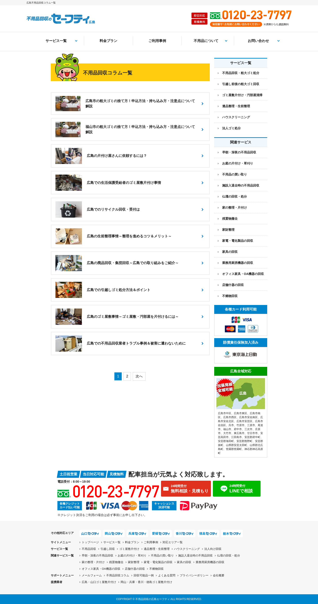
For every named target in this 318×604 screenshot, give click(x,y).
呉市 (231, 425)
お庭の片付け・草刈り (237, 163)
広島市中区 (224, 413)
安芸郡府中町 (252, 437)
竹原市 (240, 425)
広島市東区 (240, 413)
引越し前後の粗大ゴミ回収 (240, 84)
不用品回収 (89, 549)
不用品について (206, 41)
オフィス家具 (243, 274)
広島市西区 (230, 417)
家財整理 (228, 229)
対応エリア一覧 (173, 542)
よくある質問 (166, 575)
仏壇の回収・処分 (234, 196)
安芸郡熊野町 (244, 441)
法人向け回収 (212, 549)
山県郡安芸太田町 (236, 445)
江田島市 (236, 437)
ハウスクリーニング (236, 117)
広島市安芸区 (244, 421)
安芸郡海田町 (226, 441)
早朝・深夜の (97, 555)
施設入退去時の (195, 555)
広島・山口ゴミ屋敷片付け (99, 582)
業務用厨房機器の (237, 263)
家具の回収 (230, 251)
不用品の (162, 555)
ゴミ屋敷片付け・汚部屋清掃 (242, 95)
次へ (139, 376)
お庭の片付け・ (132, 555)
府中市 (238, 429)
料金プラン (108, 41)
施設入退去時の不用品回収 (240, 185)
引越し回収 (107, 549)
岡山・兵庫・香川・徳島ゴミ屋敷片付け (146, 582)
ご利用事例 (157, 41)
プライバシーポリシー (194, 575)
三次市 (248, 429)
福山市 (227, 429)
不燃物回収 (230, 296)
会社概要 (218, 575)
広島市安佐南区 (248, 417)
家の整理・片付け (234, 207)
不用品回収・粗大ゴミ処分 (240, 73)
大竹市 (227, 433)
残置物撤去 (230, 218)
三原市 (251, 425)
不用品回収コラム (117, 575)
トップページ (90, 542)
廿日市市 (252, 433)
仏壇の (228, 555)
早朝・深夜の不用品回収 (239, 152)
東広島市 (239, 433)
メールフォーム (92, 575)
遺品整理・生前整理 (236, 106)
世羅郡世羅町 (234, 449)
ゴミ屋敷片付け (129, 549)
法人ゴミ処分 (231, 128)
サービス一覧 (56, 41)
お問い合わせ (258, 41)
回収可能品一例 (144, 575)
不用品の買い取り (234, 174)
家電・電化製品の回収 (237, 240)
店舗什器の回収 (233, 285)
